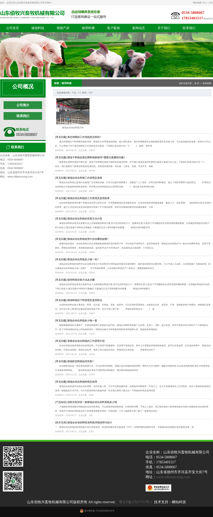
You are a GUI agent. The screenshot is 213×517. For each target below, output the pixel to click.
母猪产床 (63, 28)
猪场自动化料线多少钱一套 (82, 320)
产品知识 (61, 402)
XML (210, 2)
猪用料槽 (88, 28)
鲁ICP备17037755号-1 (135, 502)
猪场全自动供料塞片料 (73, 127)
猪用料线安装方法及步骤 (81, 279)
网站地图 (197, 2)
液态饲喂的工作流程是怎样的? (84, 137)
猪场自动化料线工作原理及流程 (84, 177)
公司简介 (23, 105)
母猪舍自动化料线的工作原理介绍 (86, 341)
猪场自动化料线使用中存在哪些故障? (88, 239)
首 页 (196, 83)
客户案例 (113, 28)
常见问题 (61, 137)
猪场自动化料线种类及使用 (82, 381)
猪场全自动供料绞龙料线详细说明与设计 (89, 422)
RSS (205, 2)
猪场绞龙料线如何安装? (80, 361)
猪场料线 (37, 28)
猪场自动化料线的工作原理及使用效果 (88, 198)
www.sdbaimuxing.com (173, 477)
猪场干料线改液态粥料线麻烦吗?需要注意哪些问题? (96, 157)
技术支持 (61, 422)
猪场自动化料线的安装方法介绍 (84, 218)
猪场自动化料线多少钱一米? (83, 259)
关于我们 (163, 28)
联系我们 (189, 28)
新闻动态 (138, 28)
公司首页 (12, 28)
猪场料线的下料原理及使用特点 (84, 300)
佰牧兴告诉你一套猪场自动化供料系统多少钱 (92, 402)
